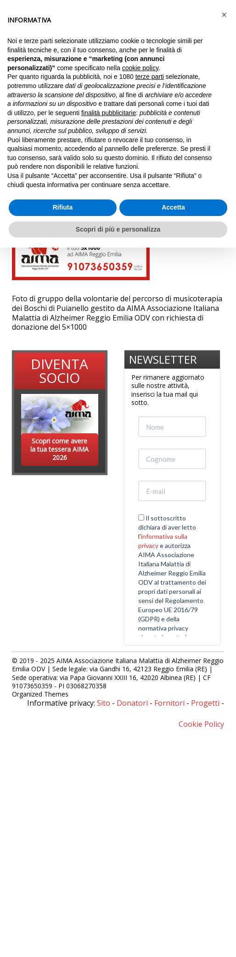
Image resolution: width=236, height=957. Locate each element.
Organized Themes (40, 694)
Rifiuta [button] (63, 207)
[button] (224, 14)
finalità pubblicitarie (108, 112)
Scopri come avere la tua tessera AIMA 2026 (59, 449)
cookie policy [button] (140, 68)
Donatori (132, 703)
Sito (103, 703)
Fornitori (169, 703)
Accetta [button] (173, 207)
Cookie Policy (201, 724)
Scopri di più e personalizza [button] (118, 229)
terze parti (149, 76)
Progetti (205, 703)
